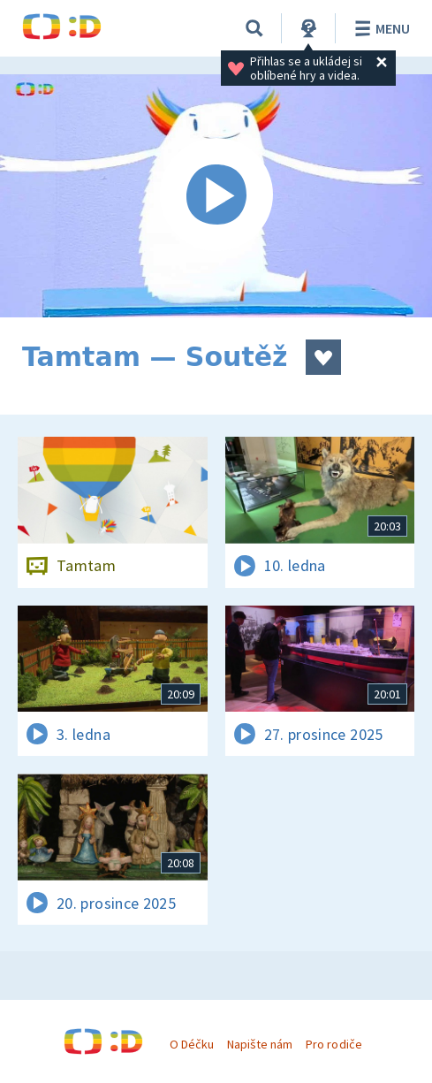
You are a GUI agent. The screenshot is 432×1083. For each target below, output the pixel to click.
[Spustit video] (216, 195)
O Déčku (192, 1044)
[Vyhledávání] (254, 28)
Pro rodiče (333, 1044)
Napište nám (259, 1044)
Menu (379, 28)
